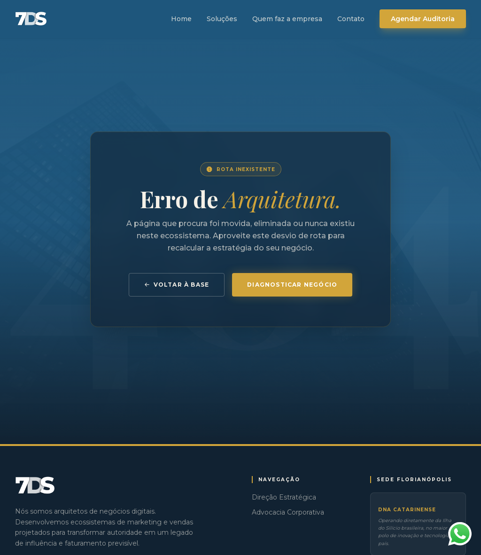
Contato (351, 19)
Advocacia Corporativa (288, 512)
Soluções (222, 19)
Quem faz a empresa (287, 19)
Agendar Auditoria (423, 19)
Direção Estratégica (284, 497)
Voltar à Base (176, 284)
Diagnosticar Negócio (292, 284)
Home (181, 19)
